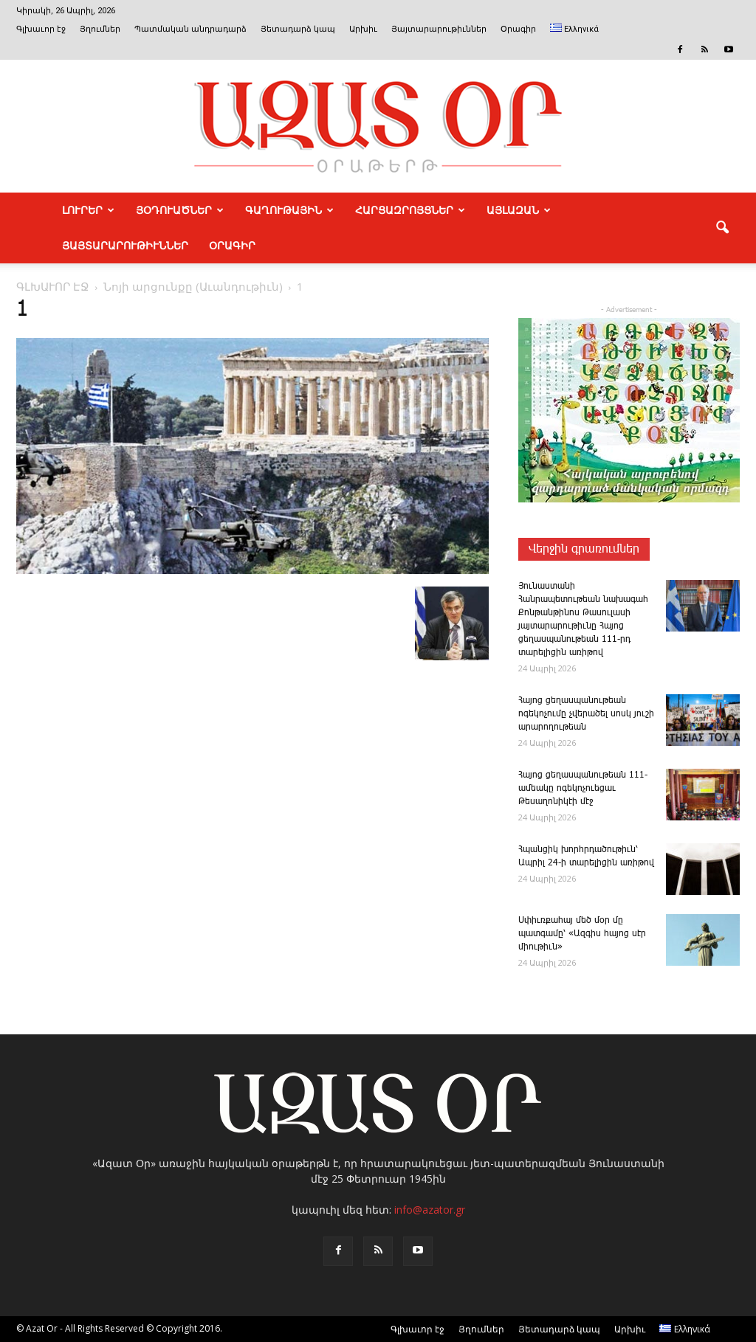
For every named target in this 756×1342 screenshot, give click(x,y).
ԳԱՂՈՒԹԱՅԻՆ (289, 210)
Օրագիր (518, 29)
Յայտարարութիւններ (439, 29)
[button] (722, 228)
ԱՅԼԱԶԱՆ (519, 210)
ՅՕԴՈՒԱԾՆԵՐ (180, 210)
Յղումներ (100, 29)
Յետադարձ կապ (298, 29)
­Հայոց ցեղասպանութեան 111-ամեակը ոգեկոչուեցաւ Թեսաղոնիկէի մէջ (582, 788)
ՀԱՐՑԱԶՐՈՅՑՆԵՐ (410, 210)
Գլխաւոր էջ (41, 29)
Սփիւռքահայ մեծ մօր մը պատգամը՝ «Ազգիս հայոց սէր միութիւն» (582, 933)
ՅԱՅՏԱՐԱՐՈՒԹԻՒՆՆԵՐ (125, 246)
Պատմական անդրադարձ (190, 29)
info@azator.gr (429, 1210)
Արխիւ (363, 29)
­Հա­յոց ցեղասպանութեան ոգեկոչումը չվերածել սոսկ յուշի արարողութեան (586, 713)
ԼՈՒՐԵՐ (88, 210)
